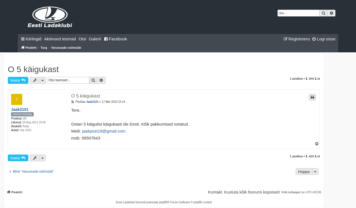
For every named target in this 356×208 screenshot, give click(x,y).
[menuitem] (60, 39)
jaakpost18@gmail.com (103, 131)
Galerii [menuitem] (95, 38)
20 (24, 118)
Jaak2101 (19, 109)
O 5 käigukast (33, 69)
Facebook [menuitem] (115, 38)
